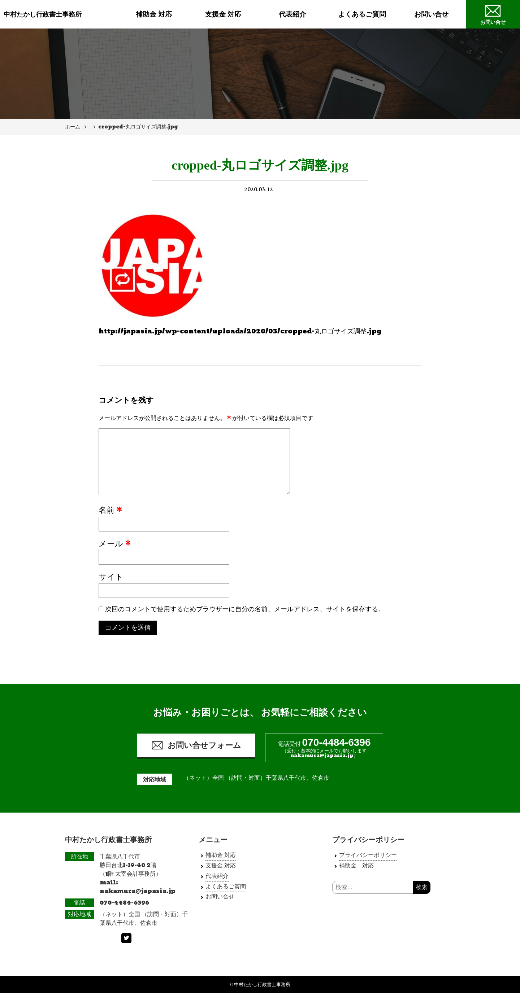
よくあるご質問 (362, 14)
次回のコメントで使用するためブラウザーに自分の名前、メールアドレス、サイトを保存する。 (245, 609)
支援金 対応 (223, 14)
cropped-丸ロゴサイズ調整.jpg (138, 126)
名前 (110, 510)
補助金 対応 (154, 14)
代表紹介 (292, 14)
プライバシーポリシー (368, 855)
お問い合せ (431, 14)
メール (115, 544)
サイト (111, 577)
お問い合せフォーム (196, 745)
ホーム (72, 126)
